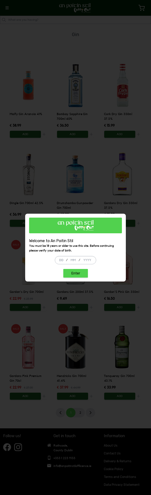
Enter (75, 273)
